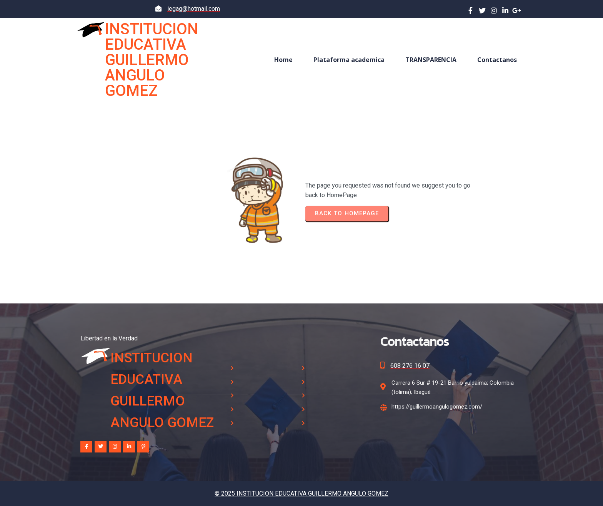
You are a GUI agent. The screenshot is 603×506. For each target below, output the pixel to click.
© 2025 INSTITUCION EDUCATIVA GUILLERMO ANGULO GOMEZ (301, 493)
